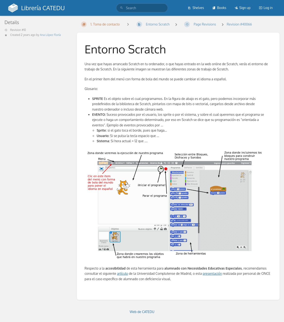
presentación (212, 273)
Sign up (242, 8)
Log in (266, 8)
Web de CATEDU (142, 312)
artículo (122, 273)
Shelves (196, 8)
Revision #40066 (239, 24)
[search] (142, 8)
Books (219, 8)
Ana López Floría (50, 35)
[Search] (121, 8)
